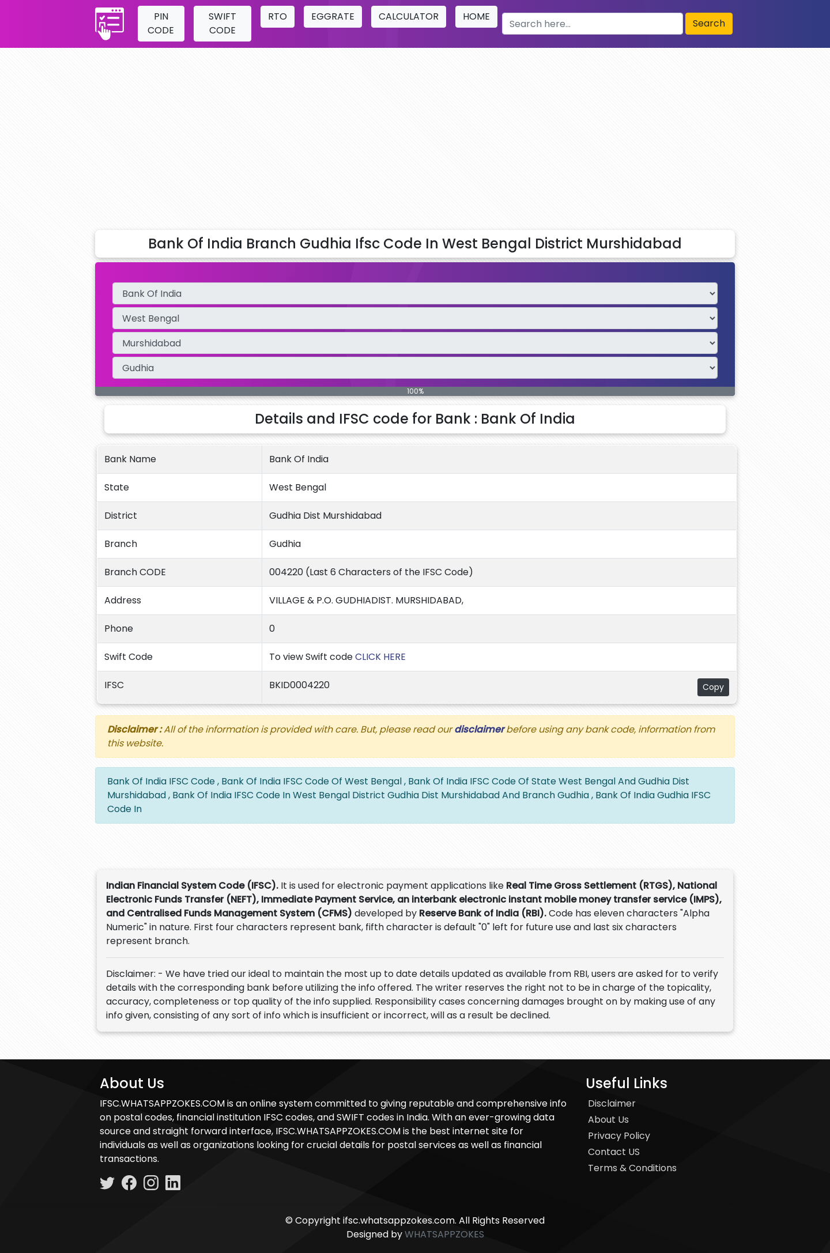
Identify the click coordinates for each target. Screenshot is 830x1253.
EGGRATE (332, 16)
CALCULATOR (409, 16)
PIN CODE (161, 23)
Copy (713, 687)
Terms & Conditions (632, 1168)
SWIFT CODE (222, 23)
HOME (476, 16)
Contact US (614, 1151)
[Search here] (592, 24)
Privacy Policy (619, 1135)
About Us (608, 1119)
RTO (277, 16)
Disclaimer (612, 1103)
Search (709, 23)
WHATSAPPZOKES (444, 1234)
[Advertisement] (415, 134)
